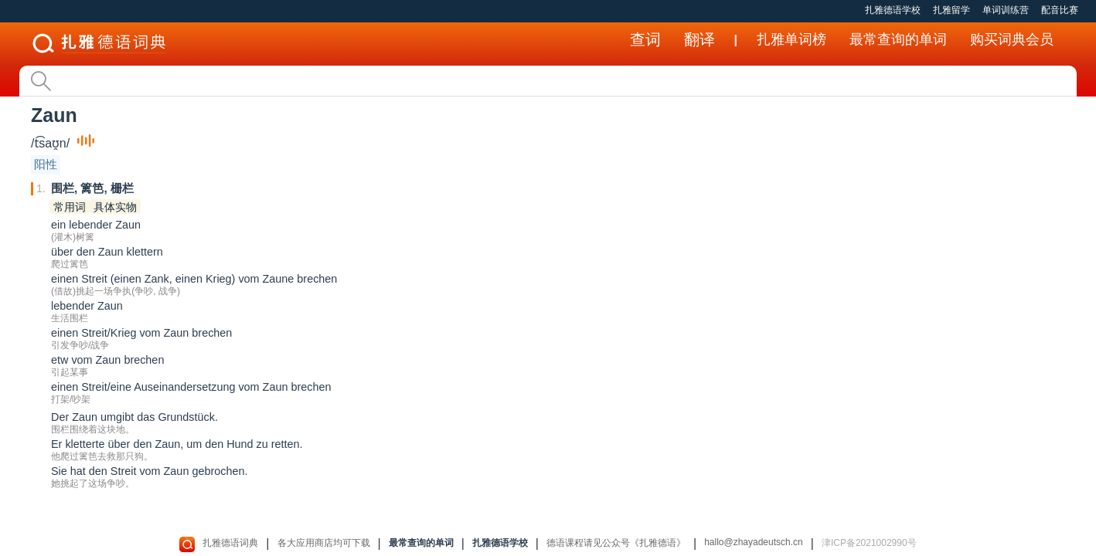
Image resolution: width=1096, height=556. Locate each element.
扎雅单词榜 (791, 39)
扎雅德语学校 (893, 10)
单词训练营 (1005, 10)
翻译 (699, 39)
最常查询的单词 (898, 39)
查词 (645, 39)
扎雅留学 (951, 10)
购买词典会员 (1011, 39)
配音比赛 (1059, 10)
